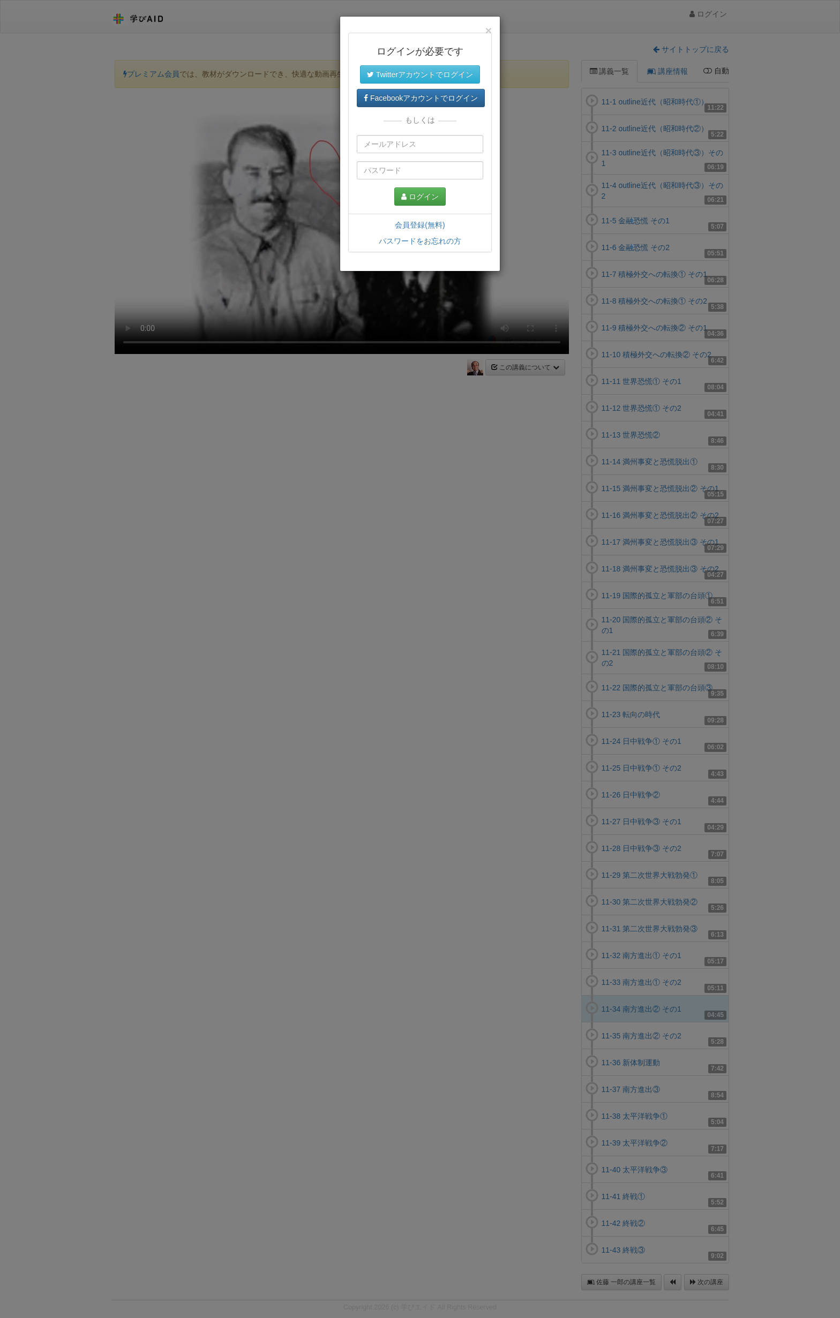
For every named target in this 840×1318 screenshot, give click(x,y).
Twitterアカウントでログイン (420, 74)
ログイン (420, 196)
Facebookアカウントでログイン (421, 98)
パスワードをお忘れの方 (420, 241)
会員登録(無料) (420, 225)
